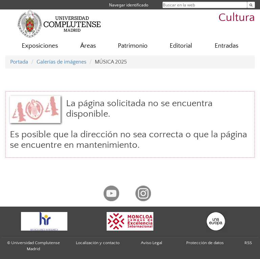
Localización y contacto (98, 242)
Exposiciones (40, 45)
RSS (248, 242)
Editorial (181, 45)
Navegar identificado (128, 5)
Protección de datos (205, 242)
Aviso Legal (151, 242)
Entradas (226, 45)
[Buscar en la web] (251, 5)
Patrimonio (133, 45)
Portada (19, 62)
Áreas (88, 45)
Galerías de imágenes (61, 62)
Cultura (236, 17)
